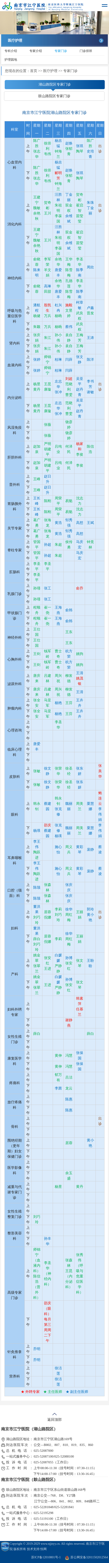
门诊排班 (86, 51)
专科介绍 (10, 51)
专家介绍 (35, 51)
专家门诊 (60, 51)
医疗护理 (50, 71)
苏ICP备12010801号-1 (46, 1557)
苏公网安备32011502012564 (89, 1557)
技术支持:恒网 (37, 1549)
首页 (33, 71)
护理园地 (10, 59)
